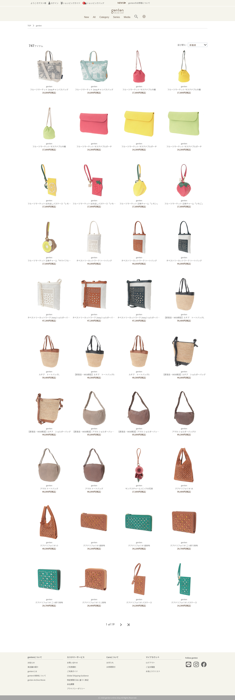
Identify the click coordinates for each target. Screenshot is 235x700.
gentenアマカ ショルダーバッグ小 (184, 430)
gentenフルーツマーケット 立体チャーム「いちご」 (184, 202)
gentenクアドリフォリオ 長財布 (94, 544)
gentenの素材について (37, 675)
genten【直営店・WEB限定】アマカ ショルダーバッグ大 (94, 430)
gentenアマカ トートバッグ (49, 487)
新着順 (193, 45)
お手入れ (110, 662)
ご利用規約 (71, 667)
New (86, 17)
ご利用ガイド (72, 671)
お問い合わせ (72, 662)
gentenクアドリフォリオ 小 (49, 544)
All (94, 17)
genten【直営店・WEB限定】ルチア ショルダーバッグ (183, 373)
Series (116, 17)
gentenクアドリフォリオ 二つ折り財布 (184, 544)
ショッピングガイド (70, 3)
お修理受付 (110, 667)
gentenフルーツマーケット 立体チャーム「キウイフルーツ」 (51, 259)
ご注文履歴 (150, 667)
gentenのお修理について (139, 2)
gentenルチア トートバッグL (49, 373)
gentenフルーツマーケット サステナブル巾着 (139, 88)
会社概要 (70, 684)
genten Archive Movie (36, 680)
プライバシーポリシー (76, 688)
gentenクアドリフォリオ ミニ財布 (94, 601)
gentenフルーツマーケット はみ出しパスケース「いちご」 (95, 202)
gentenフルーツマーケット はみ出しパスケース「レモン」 (50, 202)
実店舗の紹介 (33, 667)
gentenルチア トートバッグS (139, 373)
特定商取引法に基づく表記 (78, 680)
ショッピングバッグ (93, 3)
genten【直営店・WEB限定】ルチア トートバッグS (94, 373)
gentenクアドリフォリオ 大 (184, 487)
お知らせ (31, 662)
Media (127, 17)
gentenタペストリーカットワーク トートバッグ (94, 259)
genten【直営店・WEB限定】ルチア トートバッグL (184, 316)
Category (104, 17)
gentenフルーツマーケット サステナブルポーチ (94, 145)
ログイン (53, 3)
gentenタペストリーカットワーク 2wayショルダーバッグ (50, 316)
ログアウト (150, 662)
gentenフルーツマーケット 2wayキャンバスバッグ (49, 88)
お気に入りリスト (153, 671)
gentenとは (32, 671)
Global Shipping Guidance (78, 675)
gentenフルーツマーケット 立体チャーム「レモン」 (139, 202)
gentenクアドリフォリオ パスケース (139, 601)
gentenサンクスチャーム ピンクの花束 (139, 487)
